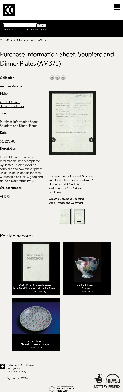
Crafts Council (10, 102)
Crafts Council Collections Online (17, 40)
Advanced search (37, 30)
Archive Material (11, 86)
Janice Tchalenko (12, 106)
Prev (53, 140)
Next (91, 140)
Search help (9, 30)
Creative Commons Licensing (66, 199)
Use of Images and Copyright (66, 203)
